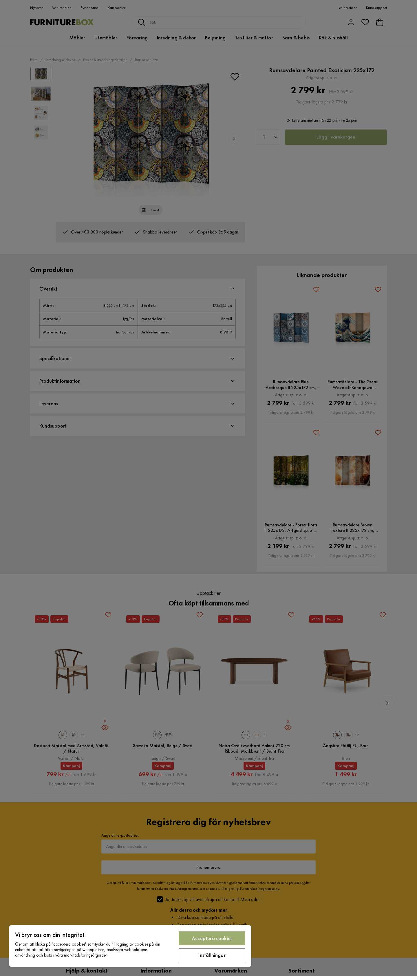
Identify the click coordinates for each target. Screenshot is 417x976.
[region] (130, 946)
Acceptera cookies (212, 938)
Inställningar (211, 955)
